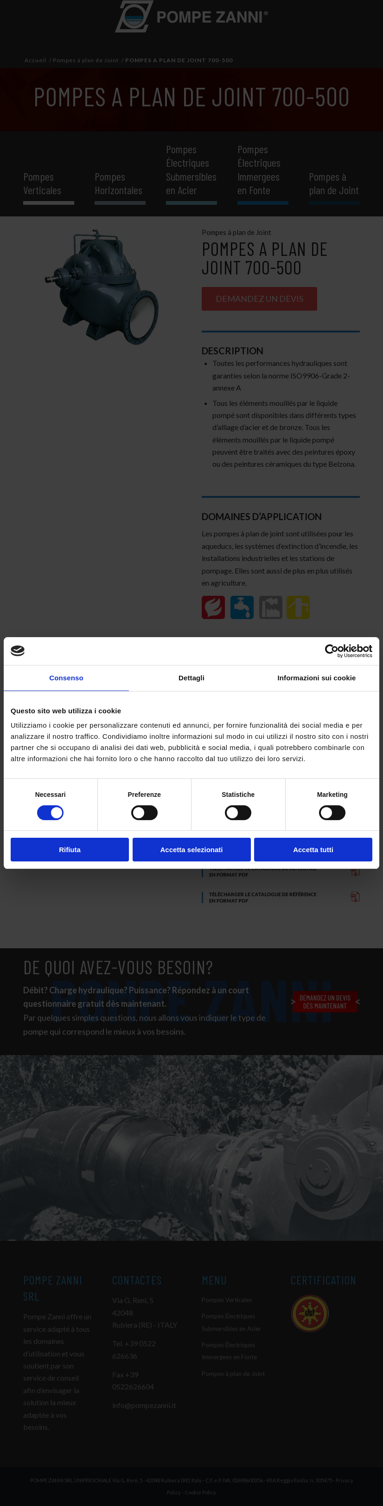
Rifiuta (70, 850)
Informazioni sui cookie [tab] (317, 678)
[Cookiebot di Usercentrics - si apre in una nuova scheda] (331, 651)
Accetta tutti (313, 850)
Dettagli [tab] (191, 678)
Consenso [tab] (66, 678)
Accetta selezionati (191, 850)
